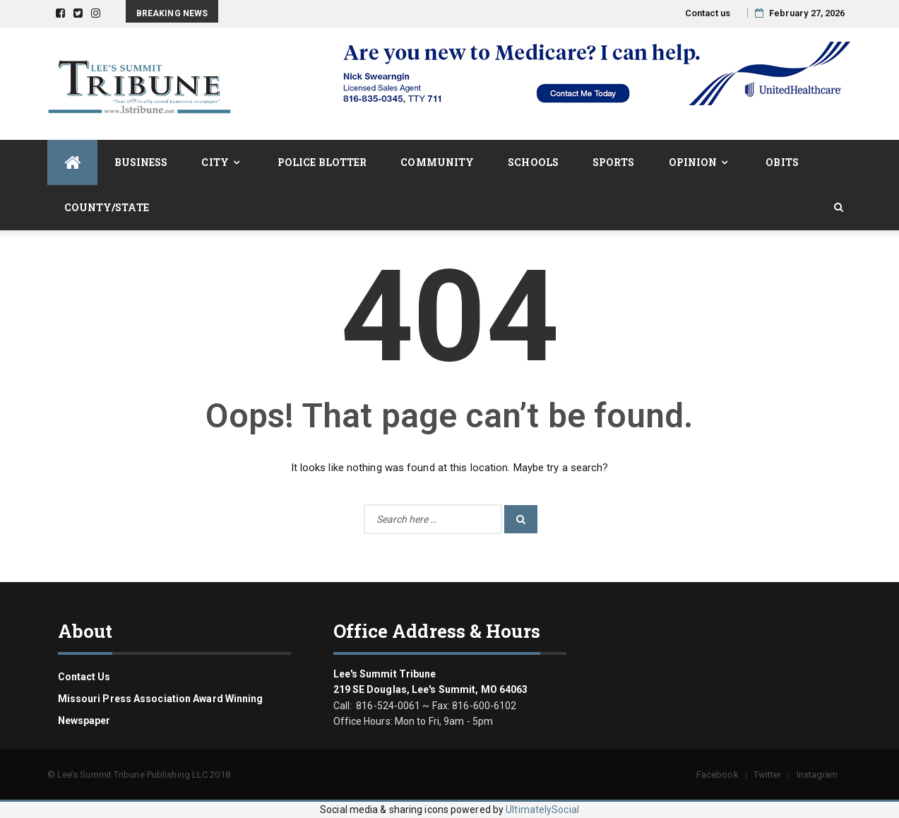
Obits (782, 162)
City (214, 162)
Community (437, 162)
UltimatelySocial (542, 809)
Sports (614, 162)
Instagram (817, 774)
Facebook (717, 774)
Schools (533, 162)
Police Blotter (322, 162)
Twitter (768, 774)
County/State (106, 207)
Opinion (693, 162)
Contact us (708, 13)
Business (141, 162)
